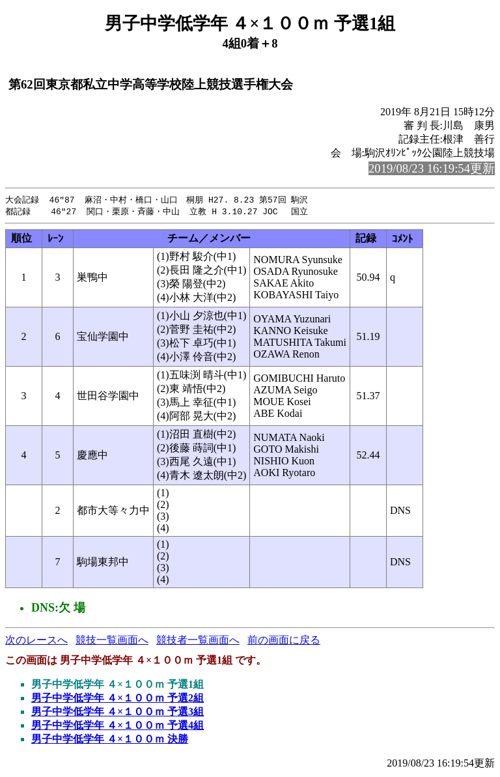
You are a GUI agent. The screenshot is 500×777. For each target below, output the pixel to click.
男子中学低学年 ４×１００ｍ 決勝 (109, 740)
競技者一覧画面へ (198, 641)
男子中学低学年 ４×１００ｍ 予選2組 (117, 699)
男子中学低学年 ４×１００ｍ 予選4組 (117, 726)
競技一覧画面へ (112, 641)
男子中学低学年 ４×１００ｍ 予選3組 (117, 712)
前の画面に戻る (283, 641)
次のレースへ (36, 641)
